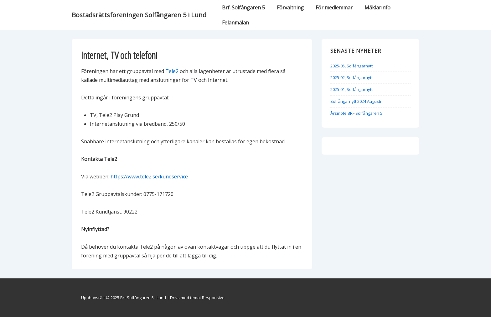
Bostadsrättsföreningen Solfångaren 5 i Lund (139, 15)
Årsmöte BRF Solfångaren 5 (356, 113)
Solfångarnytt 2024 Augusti (355, 101)
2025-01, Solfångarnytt (351, 89)
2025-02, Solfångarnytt (351, 77)
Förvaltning (290, 7)
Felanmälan (235, 22)
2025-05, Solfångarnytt (351, 66)
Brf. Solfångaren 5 (243, 7)
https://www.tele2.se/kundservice (149, 176)
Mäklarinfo (377, 7)
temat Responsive (207, 297)
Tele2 (171, 71)
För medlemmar (334, 7)
